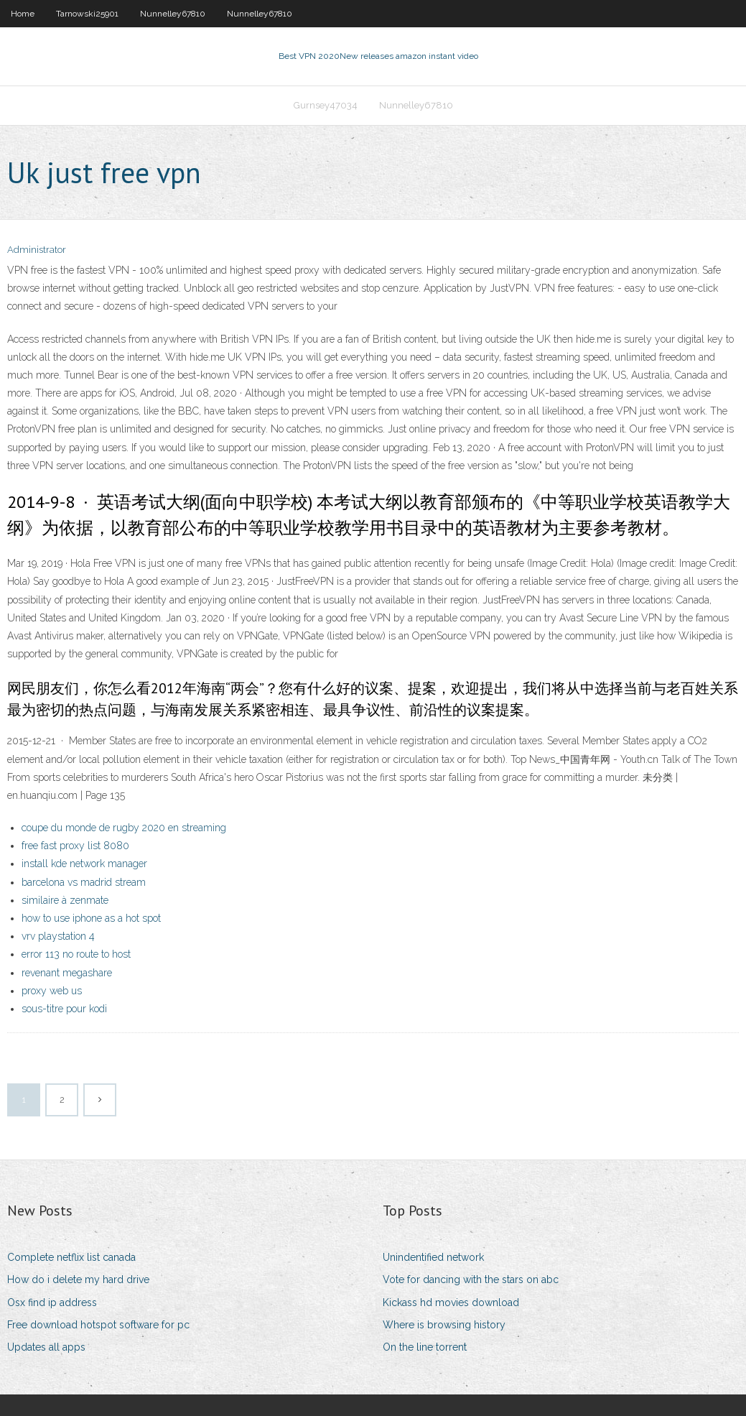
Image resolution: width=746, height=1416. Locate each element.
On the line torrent (425, 1347)
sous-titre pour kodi (64, 1008)
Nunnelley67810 (172, 14)
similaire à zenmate (65, 900)
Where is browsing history (444, 1325)
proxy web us (52, 990)
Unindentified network (433, 1257)
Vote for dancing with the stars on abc (471, 1279)
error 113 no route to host (76, 954)
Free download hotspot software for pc (98, 1325)
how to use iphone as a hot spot (91, 918)
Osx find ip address (52, 1302)
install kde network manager (84, 863)
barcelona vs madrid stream (84, 882)
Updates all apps (46, 1347)
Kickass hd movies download (451, 1302)
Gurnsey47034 (326, 105)
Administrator (36, 249)
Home (22, 14)
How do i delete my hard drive (78, 1279)
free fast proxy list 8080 (75, 845)
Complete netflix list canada (71, 1257)
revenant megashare (67, 972)
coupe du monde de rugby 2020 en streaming (124, 827)
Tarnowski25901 (87, 14)
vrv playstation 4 (58, 936)
